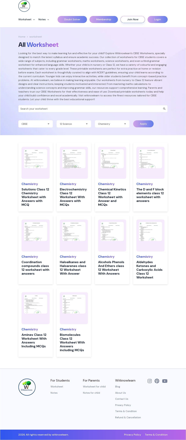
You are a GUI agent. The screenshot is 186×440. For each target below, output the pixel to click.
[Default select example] (35, 123)
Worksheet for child (94, 386)
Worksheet (25, 19)
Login (157, 19)
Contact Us (121, 399)
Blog (117, 386)
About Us (120, 392)
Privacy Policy (123, 405)
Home (21, 36)
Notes (42, 19)
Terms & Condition (126, 411)
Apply (143, 123)
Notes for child (91, 392)
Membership (103, 19)
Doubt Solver (72, 19)
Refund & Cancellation (128, 417)
